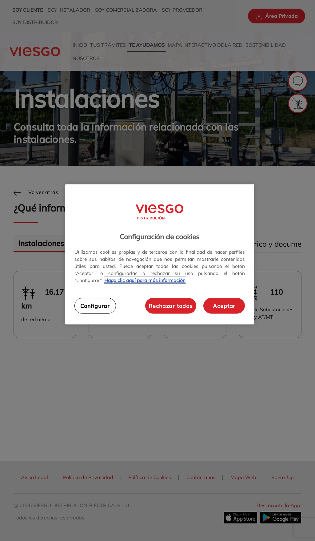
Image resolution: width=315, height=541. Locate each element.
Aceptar (224, 305)
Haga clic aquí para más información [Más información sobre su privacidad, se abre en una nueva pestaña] (144, 280)
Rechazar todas (171, 305)
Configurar (95, 305)
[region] (159, 254)
